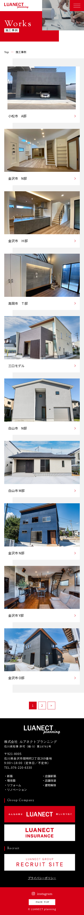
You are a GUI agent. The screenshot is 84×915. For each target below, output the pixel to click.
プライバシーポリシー (42, 878)
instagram (42, 894)
